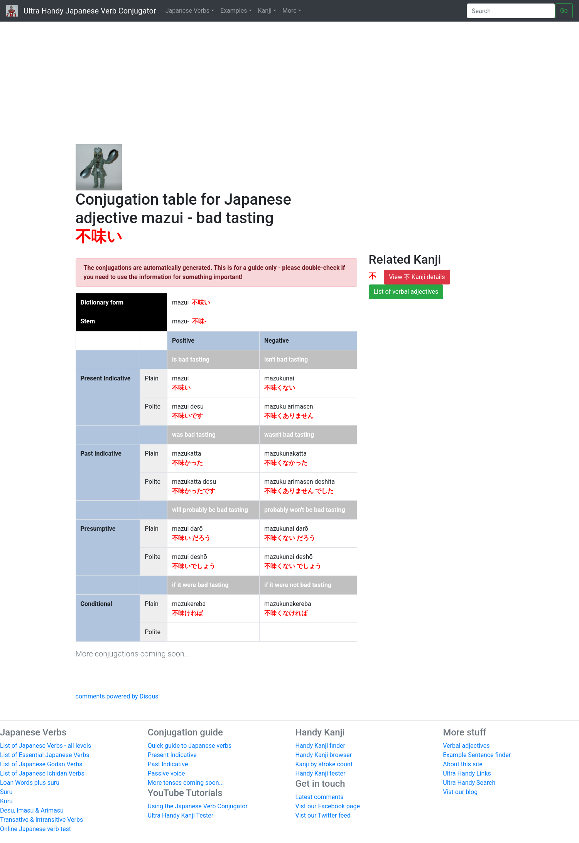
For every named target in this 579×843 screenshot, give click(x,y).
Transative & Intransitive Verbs (41, 819)
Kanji (265, 10)
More (289, 10)
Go (564, 10)
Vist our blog (460, 792)
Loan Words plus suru (29, 782)
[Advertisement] (290, 81)
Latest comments (319, 797)
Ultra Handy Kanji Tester (180, 815)
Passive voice (166, 773)
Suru (6, 792)
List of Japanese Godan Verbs (41, 764)
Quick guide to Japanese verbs (190, 745)
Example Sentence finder (477, 755)
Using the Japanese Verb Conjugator (198, 806)
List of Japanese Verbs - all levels (45, 745)
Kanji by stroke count (324, 764)
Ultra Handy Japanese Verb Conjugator (81, 11)
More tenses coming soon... (186, 782)
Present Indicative (172, 755)
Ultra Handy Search (469, 782)
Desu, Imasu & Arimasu (32, 810)
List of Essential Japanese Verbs (44, 755)
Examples (233, 10)
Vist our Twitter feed (323, 815)
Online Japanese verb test (35, 829)
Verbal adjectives (466, 745)
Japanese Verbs (187, 10)
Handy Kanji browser (323, 755)
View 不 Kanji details (417, 277)
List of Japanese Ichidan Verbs (42, 773)
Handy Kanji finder (320, 745)
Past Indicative (168, 764)
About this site (463, 764)
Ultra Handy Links (467, 773)
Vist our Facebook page (327, 806)
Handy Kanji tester (320, 773)
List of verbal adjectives (406, 291)
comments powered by (117, 696)
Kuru (6, 801)
